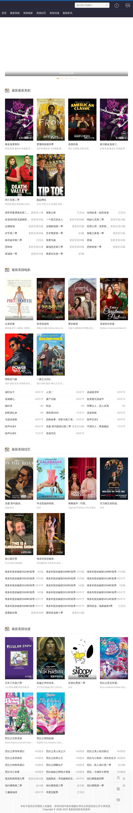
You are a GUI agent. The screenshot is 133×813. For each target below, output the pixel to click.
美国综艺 (41, 13)
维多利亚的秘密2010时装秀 (65, 599)
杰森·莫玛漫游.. (13, 503)
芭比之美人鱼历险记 (106, 751)
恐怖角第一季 (106, 247)
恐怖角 (24, 247)
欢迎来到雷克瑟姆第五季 (24, 219)
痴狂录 (24, 406)
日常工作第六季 (13, 683)
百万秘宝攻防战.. (109, 503)
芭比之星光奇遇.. (109, 683)
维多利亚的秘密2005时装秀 (65, 585)
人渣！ (65, 392)
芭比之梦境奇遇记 (24, 751)
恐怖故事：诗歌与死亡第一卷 (65, 419)
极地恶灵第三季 (65, 247)
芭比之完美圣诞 (13, 738)
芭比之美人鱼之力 (65, 751)
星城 (106, 240)
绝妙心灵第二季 (106, 219)
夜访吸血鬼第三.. (109, 144)
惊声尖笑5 (106, 419)
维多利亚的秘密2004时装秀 (106, 585)
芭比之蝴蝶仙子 (65, 765)
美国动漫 (54, 13)
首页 (4, 13)
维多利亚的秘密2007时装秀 (65, 606)
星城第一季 (24, 254)
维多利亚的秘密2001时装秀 (24, 578)
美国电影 (28, 13)
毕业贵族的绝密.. (46, 503)
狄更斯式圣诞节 (106, 399)
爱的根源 (73, 323)
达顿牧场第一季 (65, 226)
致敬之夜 (65, 212)
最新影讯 (67, 13)
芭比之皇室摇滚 (24, 758)
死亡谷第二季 (12, 199)
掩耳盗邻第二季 (24, 240)
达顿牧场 (24, 226)
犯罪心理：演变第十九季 (106, 226)
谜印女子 (24, 392)
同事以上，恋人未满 (106, 406)
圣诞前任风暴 (107, 323)
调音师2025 (65, 413)
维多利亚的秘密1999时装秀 (106, 572)
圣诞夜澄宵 (106, 392)
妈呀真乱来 (24, 413)
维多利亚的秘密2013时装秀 (65, 592)
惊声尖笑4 (24, 426)
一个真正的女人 (65, 219)
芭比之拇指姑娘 (45, 738)
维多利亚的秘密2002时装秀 (65, 578)
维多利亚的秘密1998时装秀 (65, 572)
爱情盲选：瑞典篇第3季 (106, 606)
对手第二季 (24, 233)
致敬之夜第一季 (106, 233)
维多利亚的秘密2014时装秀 (106, 578)
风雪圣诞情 (43, 323)
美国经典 (73, 144)
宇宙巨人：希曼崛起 (106, 426)
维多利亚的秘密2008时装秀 (24, 606)
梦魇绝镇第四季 (45, 144)
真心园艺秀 (11, 558)
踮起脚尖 (41, 199)
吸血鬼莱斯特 (12, 144)
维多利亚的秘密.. (46, 558)
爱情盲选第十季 (65, 613)
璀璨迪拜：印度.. (77, 503)
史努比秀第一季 (76, 683)
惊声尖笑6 (24, 433)
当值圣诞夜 (24, 419)
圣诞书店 (65, 433)
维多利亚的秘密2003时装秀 (24, 592)
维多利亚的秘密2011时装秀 (106, 599)
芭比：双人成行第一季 (106, 765)
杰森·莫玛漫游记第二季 (65, 426)
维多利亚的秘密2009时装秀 (106, 592)
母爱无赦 (65, 240)
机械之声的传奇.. (46, 683)
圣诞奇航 (106, 413)
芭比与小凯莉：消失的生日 (106, 758)
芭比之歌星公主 (65, 758)
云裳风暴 (10, 323)
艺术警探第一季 (65, 233)
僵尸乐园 (65, 399)
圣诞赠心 (24, 399)
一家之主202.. (44, 379)
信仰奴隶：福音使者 (106, 212)
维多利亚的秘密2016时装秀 (24, 585)
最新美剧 (15, 13)
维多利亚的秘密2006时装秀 (24, 599)
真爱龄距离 (24, 613)
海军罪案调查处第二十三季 (24, 212)
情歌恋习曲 (11, 379)
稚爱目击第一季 (65, 254)
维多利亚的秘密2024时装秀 (24, 572)
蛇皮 (65, 406)
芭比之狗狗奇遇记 (24, 765)
